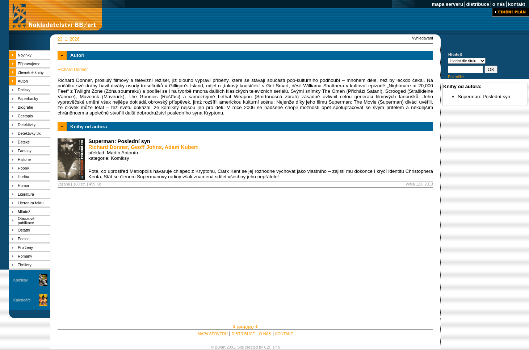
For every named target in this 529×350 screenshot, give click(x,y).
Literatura (26, 194)
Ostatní (24, 230)
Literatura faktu (30, 203)
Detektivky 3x (29, 133)
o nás (498, 4)
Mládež (24, 211)
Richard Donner (108, 147)
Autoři (23, 81)
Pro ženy (25, 247)
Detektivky (26, 124)
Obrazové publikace (26, 220)
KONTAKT (284, 334)
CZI (267, 347)
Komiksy (20, 280)
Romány (25, 256)
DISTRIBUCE (243, 334)
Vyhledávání (422, 38)
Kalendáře (22, 300)
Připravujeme (29, 64)
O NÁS (265, 334)
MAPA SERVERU (213, 334)
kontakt (516, 4)
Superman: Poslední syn (119, 141)
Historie (24, 159)
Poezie (24, 239)
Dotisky (24, 90)
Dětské (24, 142)
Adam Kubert (181, 147)
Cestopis (25, 116)
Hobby (23, 168)
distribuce (478, 4)
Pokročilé (456, 77)
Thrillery (25, 265)
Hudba (23, 177)
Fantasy (25, 151)
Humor (23, 185)
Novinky (25, 55)
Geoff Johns (146, 147)
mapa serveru (448, 4)
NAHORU (245, 327)
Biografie (25, 107)
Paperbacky (28, 98)
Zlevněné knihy (31, 72)
